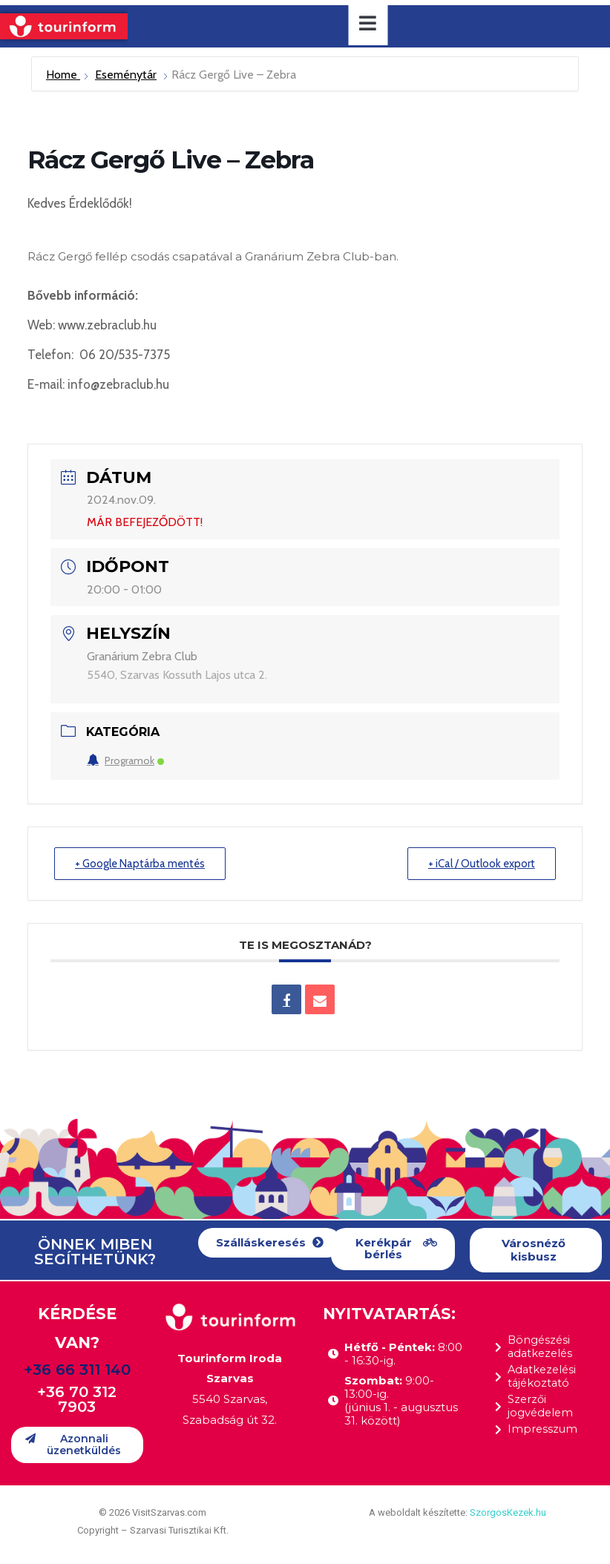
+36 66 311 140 (77, 1370)
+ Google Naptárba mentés (142, 863)
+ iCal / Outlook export (480, 863)
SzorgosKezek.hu (508, 1512)
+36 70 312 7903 (77, 1400)
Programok (125, 760)
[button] (269, 1243)
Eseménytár (126, 75)
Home (63, 75)
